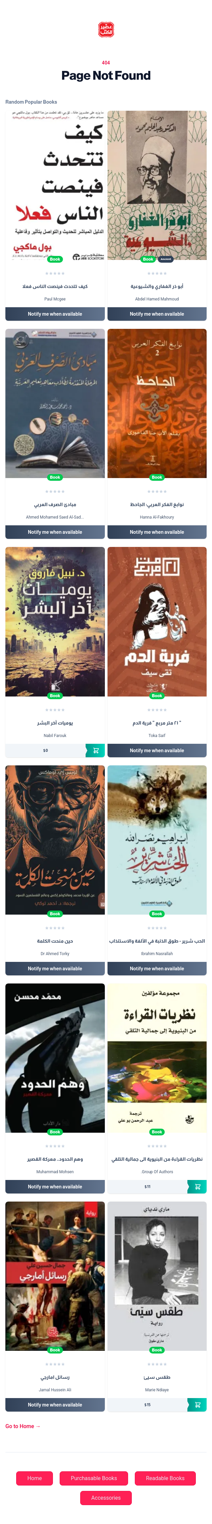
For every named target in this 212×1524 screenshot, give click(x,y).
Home (34, 1478)
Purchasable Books (94, 1478)
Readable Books (165, 1478)
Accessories (106, 1498)
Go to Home (23, 1426)
